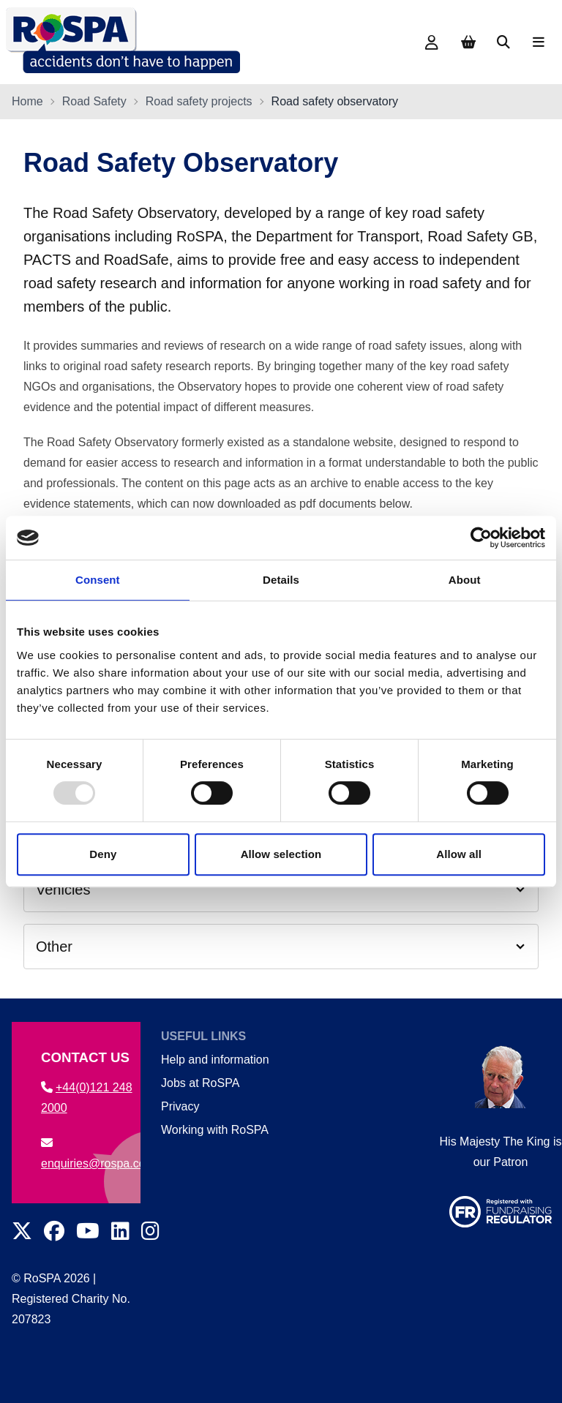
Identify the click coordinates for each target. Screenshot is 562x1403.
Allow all (459, 854)
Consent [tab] (97, 579)
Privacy (180, 1106)
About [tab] (465, 579)
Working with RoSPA (215, 1130)
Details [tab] (281, 579)
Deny (102, 854)
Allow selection (281, 854)
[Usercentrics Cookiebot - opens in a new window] (481, 538)
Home (27, 101)
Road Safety (94, 101)
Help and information (215, 1059)
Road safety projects (199, 101)
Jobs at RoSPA (200, 1083)
